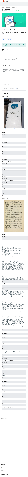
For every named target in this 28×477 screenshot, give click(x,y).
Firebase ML (12, 4)
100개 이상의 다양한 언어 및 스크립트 (9, 80)
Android (9, 39)
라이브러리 (2, 470)
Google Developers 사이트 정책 (5, 415)
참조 (1, 467)
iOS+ (4, 39)
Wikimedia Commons (9, 128)
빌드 (16, 7)
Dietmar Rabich (5, 128)
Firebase (3, 7)
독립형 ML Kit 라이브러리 (18, 44)
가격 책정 (15, 88)
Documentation (4, 4)
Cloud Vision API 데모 (7, 61)
